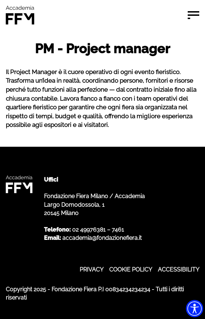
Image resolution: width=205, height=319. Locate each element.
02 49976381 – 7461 (98, 229)
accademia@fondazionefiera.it (102, 237)
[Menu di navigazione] (193, 15)
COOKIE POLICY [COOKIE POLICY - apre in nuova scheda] (130, 269)
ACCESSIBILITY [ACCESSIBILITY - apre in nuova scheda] (178, 269)
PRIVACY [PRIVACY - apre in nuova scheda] (91, 269)
